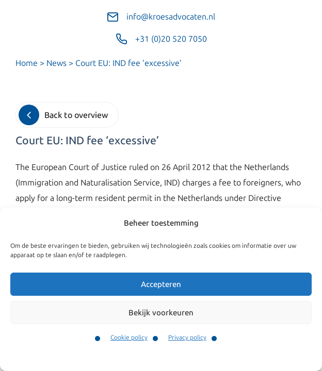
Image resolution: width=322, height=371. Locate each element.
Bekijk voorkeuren (161, 312)
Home (26, 63)
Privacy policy (187, 337)
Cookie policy (129, 337)
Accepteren (161, 284)
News (56, 63)
